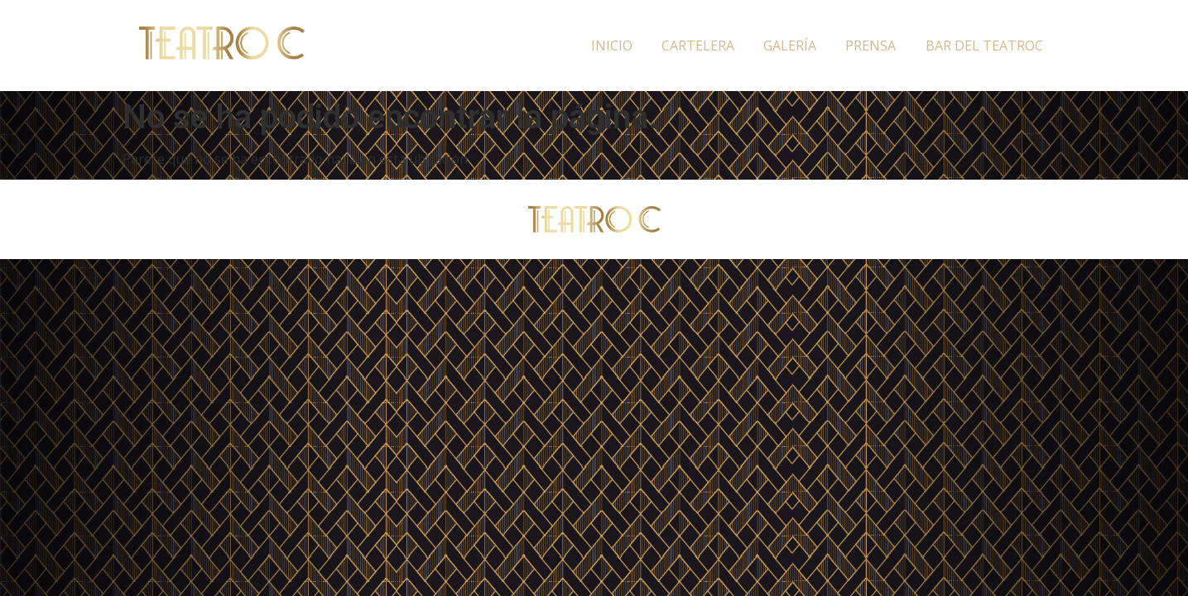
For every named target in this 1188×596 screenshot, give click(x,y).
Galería (789, 45)
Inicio (611, 45)
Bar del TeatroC (984, 45)
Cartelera (697, 45)
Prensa (870, 45)
